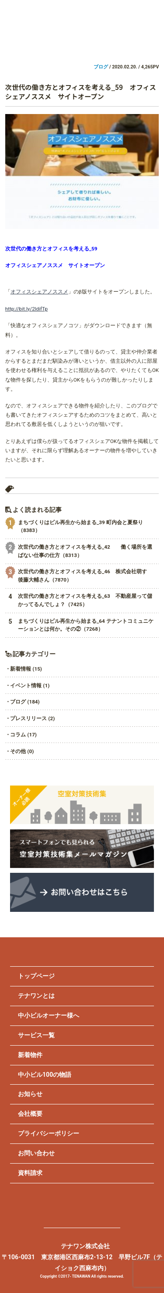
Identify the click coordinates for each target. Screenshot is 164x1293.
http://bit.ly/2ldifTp (26, 309)
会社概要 (30, 1113)
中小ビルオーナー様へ (48, 1015)
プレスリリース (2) (32, 718)
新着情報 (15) (26, 669)
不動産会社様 (123, 41)
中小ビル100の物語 (44, 1074)
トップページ (36, 975)
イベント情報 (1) (29, 685)
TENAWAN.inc (82, 26)
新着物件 (30, 1054)
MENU (150, 15)
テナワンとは (36, 995)
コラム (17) (23, 735)
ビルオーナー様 (41, 41)
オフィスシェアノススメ (39, 292)
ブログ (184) (24, 702)
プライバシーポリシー (48, 1133)
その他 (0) (22, 751)
